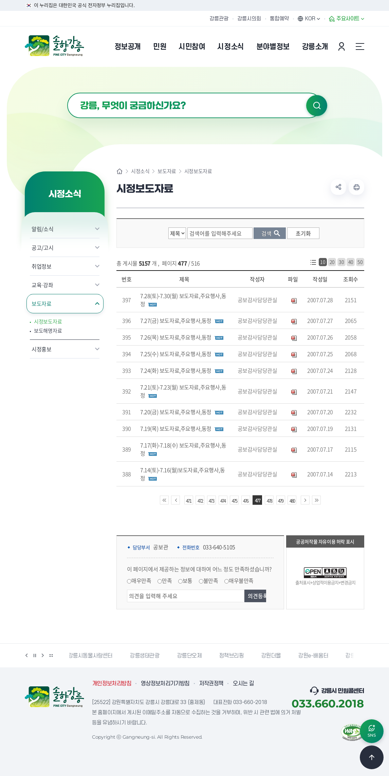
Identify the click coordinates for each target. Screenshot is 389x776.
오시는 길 (243, 684)
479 (280, 500)
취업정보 (42, 266)
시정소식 (140, 171)
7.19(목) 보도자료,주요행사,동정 (175, 428)
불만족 (210, 580)
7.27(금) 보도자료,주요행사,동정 (175, 320)
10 (322, 261)
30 (341, 261)
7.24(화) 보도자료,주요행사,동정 (175, 370)
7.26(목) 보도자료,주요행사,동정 (175, 337)
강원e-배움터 (314, 656)
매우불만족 (241, 580)
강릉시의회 (249, 19)
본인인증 (342, 46)
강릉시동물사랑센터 (91, 656)
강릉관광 (218, 19)
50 (360, 261)
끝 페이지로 (316, 500)
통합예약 (279, 19)
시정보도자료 (48, 321)
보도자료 (42, 303)
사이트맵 (359, 46)
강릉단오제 (190, 656)
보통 (187, 580)
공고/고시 (42, 247)
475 (234, 500)
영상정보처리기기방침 (165, 684)
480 (292, 500)
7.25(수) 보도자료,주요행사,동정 (175, 354)
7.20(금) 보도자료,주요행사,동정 (175, 412)
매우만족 (141, 580)
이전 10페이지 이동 (175, 500)
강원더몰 (272, 656)
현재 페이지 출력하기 (356, 187)
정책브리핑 (232, 656)
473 (211, 500)
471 (188, 500)
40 (350, 261)
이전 (26, 655)
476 (245, 500)
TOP (372, 757)
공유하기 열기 (338, 187)
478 (269, 500)
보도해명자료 (48, 331)
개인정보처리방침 (111, 684)
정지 (34, 655)
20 (332, 261)
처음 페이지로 (164, 500)
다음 (43, 655)
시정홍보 (42, 349)
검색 (316, 105)
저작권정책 (211, 684)
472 (200, 500)
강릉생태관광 (146, 656)
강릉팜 (354, 656)
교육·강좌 (42, 285)
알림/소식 (42, 229)
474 (222, 500)
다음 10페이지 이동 (305, 500)
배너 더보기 (51, 655)
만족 (167, 580)
